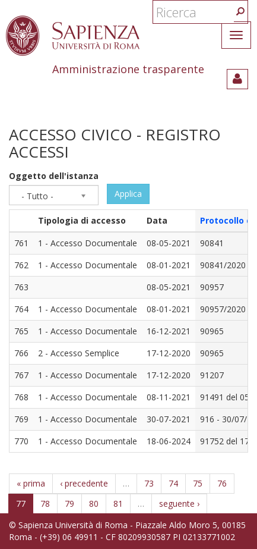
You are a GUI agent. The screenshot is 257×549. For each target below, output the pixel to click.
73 (149, 483)
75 (197, 483)
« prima (31, 483)
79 (69, 503)
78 (45, 503)
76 (222, 483)
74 (173, 483)
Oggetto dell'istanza (54, 175)
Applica (128, 193)
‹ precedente (84, 483)
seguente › (179, 503)
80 (94, 503)
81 (118, 503)
